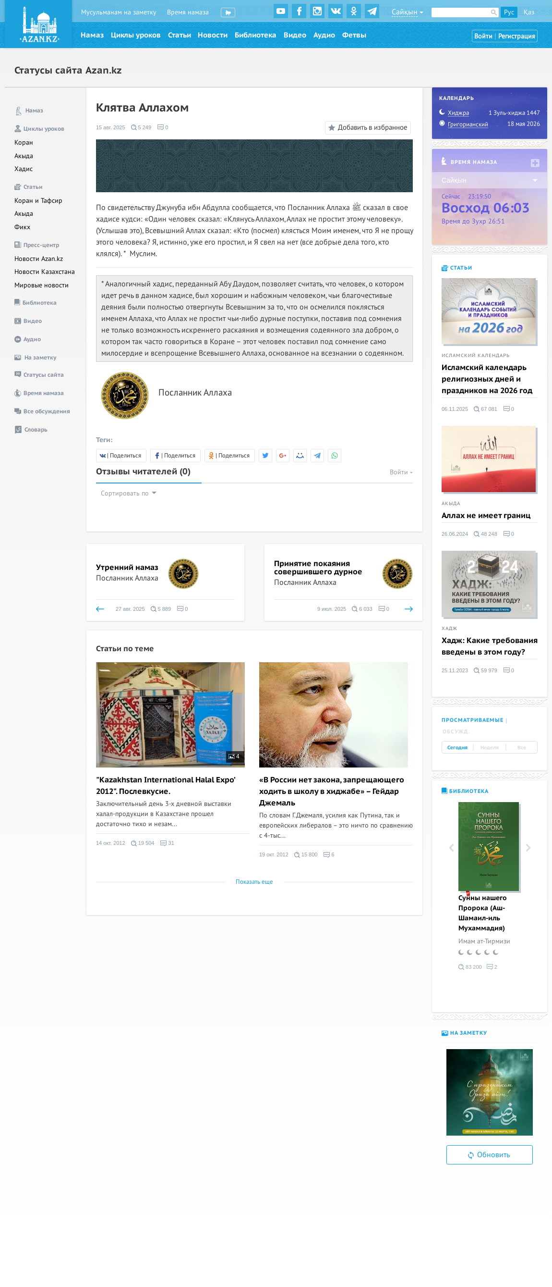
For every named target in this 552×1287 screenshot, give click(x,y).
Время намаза (188, 12)
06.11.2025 (455, 409)
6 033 (362, 609)
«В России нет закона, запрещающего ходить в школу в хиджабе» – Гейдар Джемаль (331, 791)
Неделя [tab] (489, 747)
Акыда (23, 156)
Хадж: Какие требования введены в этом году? (490, 646)
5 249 (141, 127)
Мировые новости (41, 285)
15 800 (306, 855)
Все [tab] (521, 747)
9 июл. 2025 (331, 609)
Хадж (449, 628)
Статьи (179, 35)
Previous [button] (451, 848)
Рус (509, 12)
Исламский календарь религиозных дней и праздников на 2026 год (487, 379)
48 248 (485, 534)
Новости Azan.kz (38, 259)
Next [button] (528, 848)
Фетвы (354, 35)
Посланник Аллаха (127, 578)
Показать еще (254, 882)
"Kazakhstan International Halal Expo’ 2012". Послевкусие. (165, 786)
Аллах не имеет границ (486, 515)
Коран (23, 142)
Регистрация (516, 36)
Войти (483, 36)
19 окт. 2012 (273, 854)
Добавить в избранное (366, 128)
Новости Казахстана (44, 272)
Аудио (324, 35)
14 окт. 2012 (110, 843)
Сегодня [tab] (457, 747)
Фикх (22, 227)
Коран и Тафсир (38, 201)
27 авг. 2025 (130, 609)
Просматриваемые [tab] (473, 720)
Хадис (23, 169)
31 (167, 843)
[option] (489, 888)
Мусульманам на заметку (118, 12)
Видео (295, 35)
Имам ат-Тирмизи (484, 941)
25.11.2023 (455, 670)
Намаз (92, 35)
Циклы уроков (136, 35)
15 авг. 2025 (110, 127)
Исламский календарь (476, 356)
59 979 (485, 670)
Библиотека (255, 35)
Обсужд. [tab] (456, 732)
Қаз (529, 12)
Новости (213, 35)
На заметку (464, 1033)
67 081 (485, 409)
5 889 (161, 609)
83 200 (470, 967)
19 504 (143, 843)
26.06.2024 (455, 534)
